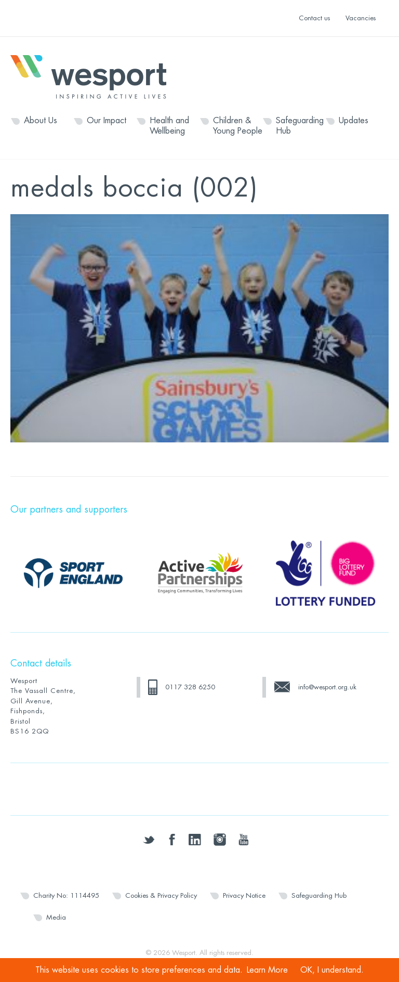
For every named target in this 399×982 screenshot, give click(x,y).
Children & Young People (237, 125)
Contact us (314, 18)
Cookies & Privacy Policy (161, 895)
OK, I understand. (332, 970)
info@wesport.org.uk (327, 687)
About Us (40, 120)
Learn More (267, 970)
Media (56, 917)
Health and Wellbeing (169, 125)
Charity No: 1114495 (66, 895)
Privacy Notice (244, 895)
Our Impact (106, 120)
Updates (353, 120)
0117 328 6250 (190, 687)
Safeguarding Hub (300, 125)
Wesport (93, 76)
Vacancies (360, 18)
